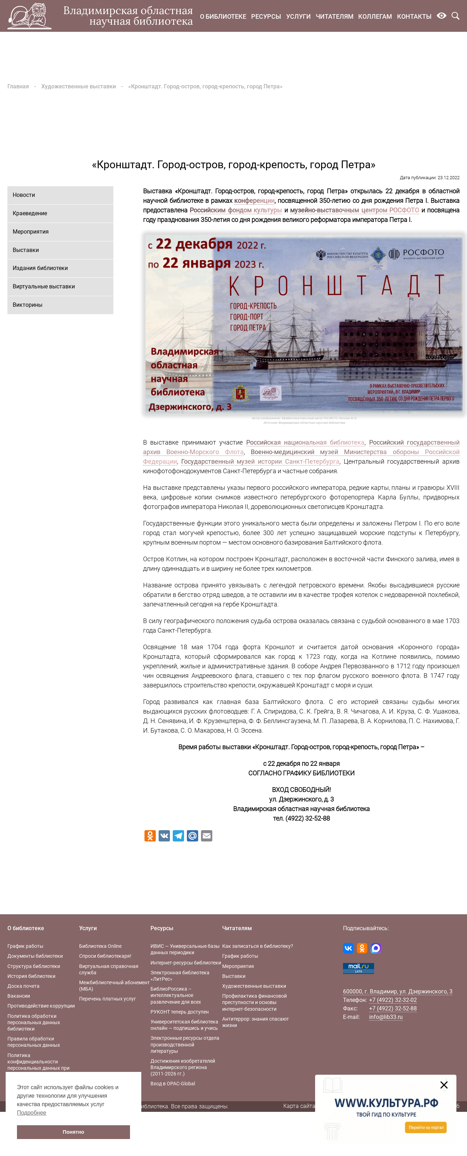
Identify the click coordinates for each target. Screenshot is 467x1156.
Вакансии (18, 996)
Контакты (414, 16)
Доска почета (23, 986)
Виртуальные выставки (44, 286)
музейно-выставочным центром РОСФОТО (354, 210)
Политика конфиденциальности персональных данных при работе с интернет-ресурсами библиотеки (41, 1068)
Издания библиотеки (40, 268)
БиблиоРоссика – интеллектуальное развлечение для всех (175, 995)
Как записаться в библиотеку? (257, 946)
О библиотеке (223, 16)
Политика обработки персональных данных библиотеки (33, 1022)
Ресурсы (266, 16)
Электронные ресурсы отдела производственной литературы (184, 1044)
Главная (18, 86)
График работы (25, 946)
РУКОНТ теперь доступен (179, 1012)
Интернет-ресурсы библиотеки (185, 963)
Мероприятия (31, 231)
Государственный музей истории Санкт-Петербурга (260, 461)
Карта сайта (299, 1106)
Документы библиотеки (35, 956)
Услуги (298, 16)
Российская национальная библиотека (305, 442)
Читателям (335, 16)
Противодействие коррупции (41, 1006)
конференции (254, 200)
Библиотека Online (100, 946)
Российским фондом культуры (236, 210)
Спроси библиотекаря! (105, 956)
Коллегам (375, 16)
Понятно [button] (73, 1132)
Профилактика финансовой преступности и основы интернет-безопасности (254, 1002)
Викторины (27, 304)
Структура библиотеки (33, 966)
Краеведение (30, 213)
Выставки (26, 250)
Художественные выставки (78, 86)
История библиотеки (31, 976)
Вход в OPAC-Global (172, 1083)
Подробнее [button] (31, 1113)
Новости (24, 195)
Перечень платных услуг (107, 999)
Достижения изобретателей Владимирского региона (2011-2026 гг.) (182, 1067)
